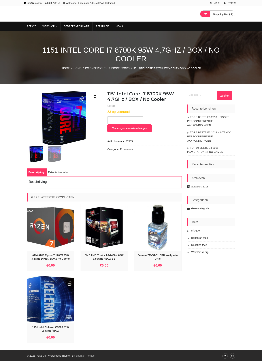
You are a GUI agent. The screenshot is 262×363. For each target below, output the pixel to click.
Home (66, 68)
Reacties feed (199, 245)
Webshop (48, 26)
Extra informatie (58, 174)
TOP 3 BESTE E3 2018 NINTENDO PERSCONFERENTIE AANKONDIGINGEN (209, 136)
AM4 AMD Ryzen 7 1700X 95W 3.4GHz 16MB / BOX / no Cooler (50, 259)
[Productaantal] (125, 120)
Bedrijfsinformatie (77, 26)
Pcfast (31, 26)
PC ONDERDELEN (96, 68)
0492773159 (53, 3)
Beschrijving (36, 174)
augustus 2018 (199, 186)
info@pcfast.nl (33, 3)
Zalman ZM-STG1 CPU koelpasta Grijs (158, 259)
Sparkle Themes (85, 357)
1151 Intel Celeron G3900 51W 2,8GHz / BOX (50, 331)
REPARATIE (102, 26)
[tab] (36, 174)
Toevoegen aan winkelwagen (129, 128)
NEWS (119, 26)
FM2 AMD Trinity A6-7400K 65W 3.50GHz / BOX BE (104, 259)
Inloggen (196, 230)
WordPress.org (199, 252)
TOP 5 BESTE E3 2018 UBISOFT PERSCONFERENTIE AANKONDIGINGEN (208, 121)
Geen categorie (200, 208)
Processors (120, 68)
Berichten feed (199, 237)
